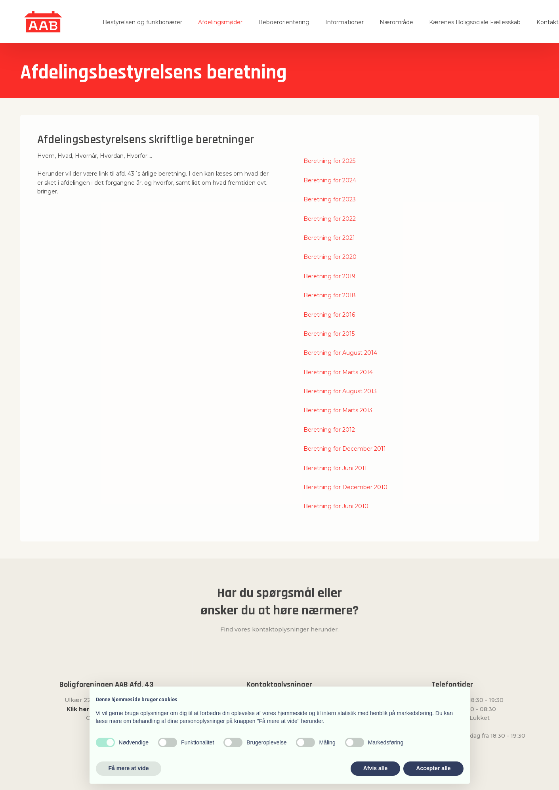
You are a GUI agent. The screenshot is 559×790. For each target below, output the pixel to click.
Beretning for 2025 (329, 161)
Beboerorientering (283, 22)
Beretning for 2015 (329, 333)
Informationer (344, 22)
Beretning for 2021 (329, 237)
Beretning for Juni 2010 (335, 506)
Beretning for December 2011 (344, 448)
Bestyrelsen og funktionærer (142, 22)
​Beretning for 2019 (329, 276)
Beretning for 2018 (329, 295)
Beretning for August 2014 (340, 352)
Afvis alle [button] (375, 768)
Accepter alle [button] (433, 768)
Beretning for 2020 (330, 256)
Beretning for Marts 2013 (337, 410)
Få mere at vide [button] (129, 768)
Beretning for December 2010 (345, 487)
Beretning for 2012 (329, 429)
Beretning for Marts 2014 (338, 372)
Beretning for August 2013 (340, 391)
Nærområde (396, 22)
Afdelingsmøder (220, 22)
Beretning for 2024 (329, 180)
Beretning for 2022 (329, 218)
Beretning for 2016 (329, 314)
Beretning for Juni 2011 (335, 468)
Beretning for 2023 (329, 199)
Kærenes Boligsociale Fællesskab (475, 22)
